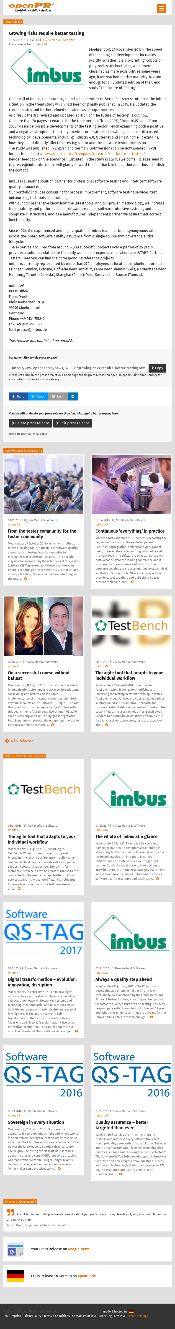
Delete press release (30, 423)
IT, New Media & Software (58, 40)
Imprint (16, 1316)
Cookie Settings (137, 1316)
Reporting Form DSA (111, 1316)
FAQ (5, 1316)
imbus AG (41, 44)
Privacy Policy (32, 1316)
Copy (157, 368)
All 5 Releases (18, 741)
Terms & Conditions (57, 1316)
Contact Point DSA (84, 1316)
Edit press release (72, 423)
